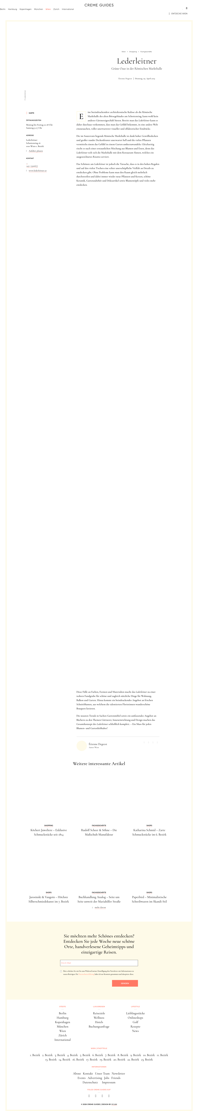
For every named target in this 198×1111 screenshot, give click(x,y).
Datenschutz (90, 1082)
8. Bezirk (123, 1055)
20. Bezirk (119, 1059)
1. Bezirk (35, 1055)
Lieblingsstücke (135, 1013)
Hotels (99, 1022)
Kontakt (88, 1073)
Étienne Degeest (125, 78)
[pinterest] (102, 1096)
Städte (14, 8)
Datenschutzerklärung (86, 974)
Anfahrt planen (36, 150)
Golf (135, 1022)
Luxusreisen (30, 8)
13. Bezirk (51, 1059)
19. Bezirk (105, 1059)
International (78, 13)
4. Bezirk (72, 1055)
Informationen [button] (99, 1067)
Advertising (95, 1078)
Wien (58, 13)
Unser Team (102, 1073)
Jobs (106, 1078)
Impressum (108, 1082)
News (135, 1031)
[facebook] (89, 1096)
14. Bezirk (64, 1059)
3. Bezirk (60, 1055)
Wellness (99, 1018)
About (77, 1073)
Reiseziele (99, 1013)
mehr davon (100, 907)
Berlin (13, 13)
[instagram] (95, 1096)
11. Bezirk (162, 1055)
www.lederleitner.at (38, 170)
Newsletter (118, 1073)
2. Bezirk (47, 1055)
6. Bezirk (97, 1055)
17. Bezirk (92, 1059)
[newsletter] (109, 1096)
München (49, 13)
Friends (115, 1078)
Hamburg (23, 13)
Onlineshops (135, 1018)
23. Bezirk (147, 1059)
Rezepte (135, 1026)
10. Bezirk (149, 1055)
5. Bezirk (85, 1055)
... (27, 162)
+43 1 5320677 (32, 165)
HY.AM (114, 1104)
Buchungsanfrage (99, 1026)
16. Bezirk (78, 1059)
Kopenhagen (36, 13)
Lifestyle (48, 8)
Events (82, 1078)
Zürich (67, 13)
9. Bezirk (135, 1055)
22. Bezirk (133, 1059)
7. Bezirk (110, 1055)
